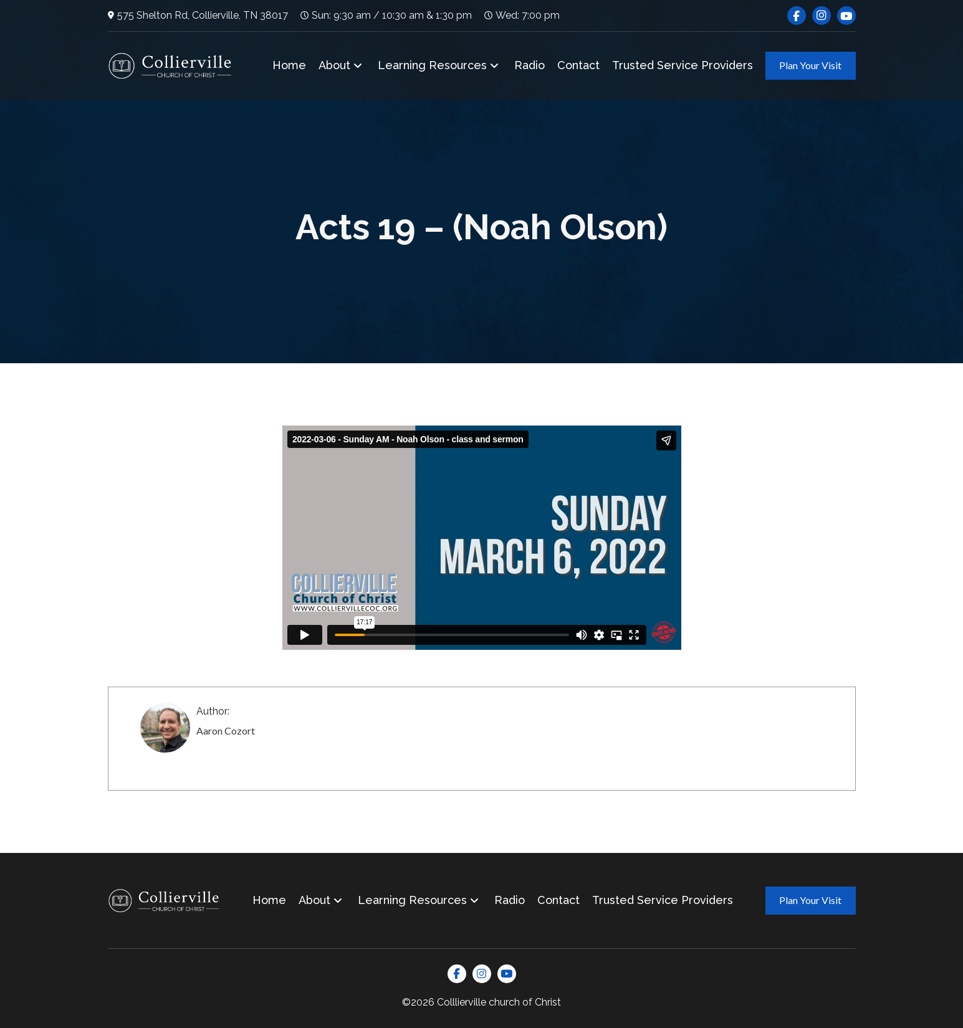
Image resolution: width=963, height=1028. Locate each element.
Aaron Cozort (225, 730)
